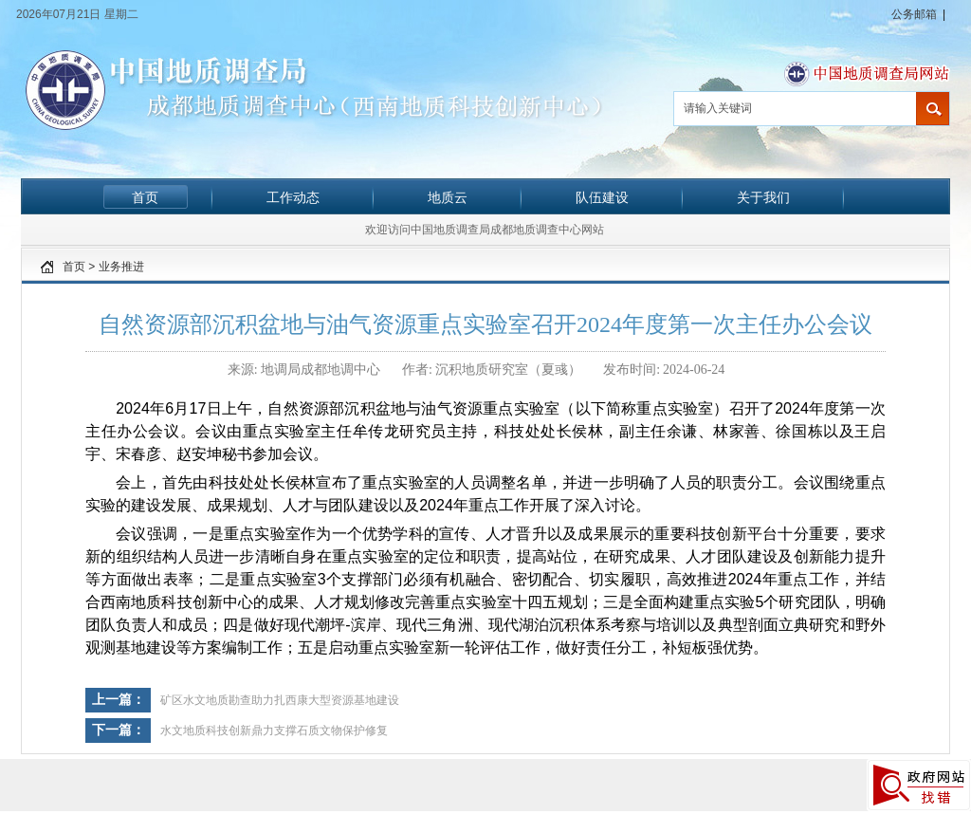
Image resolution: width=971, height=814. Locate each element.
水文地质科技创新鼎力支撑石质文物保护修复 (274, 730)
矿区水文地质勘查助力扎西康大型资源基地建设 (279, 700)
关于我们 (763, 197)
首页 (145, 197)
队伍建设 (602, 197)
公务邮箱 (914, 14)
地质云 (447, 197)
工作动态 (293, 197)
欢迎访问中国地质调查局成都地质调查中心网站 (484, 229)
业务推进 (121, 266)
